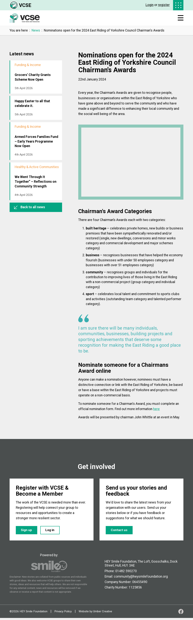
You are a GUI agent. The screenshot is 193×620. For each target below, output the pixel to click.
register (164, 5)
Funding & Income (28, 65)
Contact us (120, 531)
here (156, 409)
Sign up (27, 531)
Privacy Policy (63, 613)
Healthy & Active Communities (37, 167)
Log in (53, 531)
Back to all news (29, 207)
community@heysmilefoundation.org (141, 578)
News (36, 30)
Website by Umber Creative (95, 613)
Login (149, 5)
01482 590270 (126, 573)
